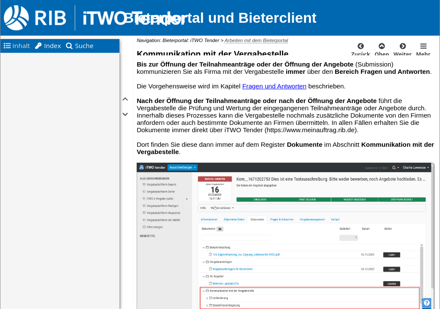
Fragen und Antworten (274, 86)
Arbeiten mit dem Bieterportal (256, 40)
